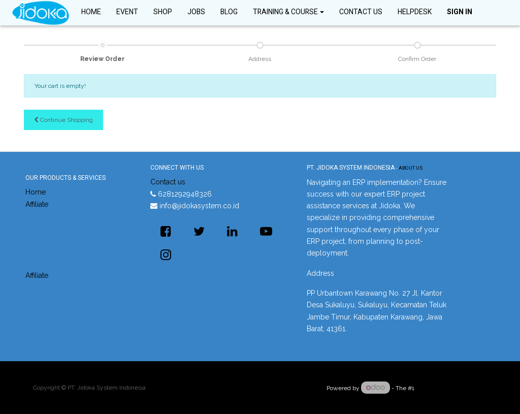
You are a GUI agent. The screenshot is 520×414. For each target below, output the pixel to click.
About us (410, 168)
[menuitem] (91, 12)
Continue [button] (63, 119)
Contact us (167, 182)
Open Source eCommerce (451, 388)
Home (35, 192)
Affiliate (36, 204)
